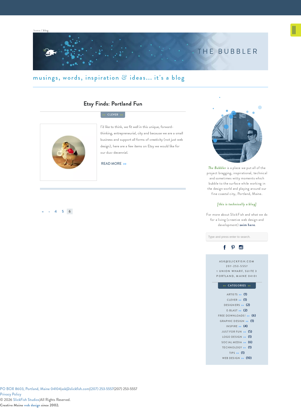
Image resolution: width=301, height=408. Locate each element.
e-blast (232, 310)
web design (231, 358)
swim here (247, 224)
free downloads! (232, 315)
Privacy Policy (10, 394)
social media (232, 342)
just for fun (232, 332)
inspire (232, 326)
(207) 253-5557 (102, 389)
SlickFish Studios (26, 399)
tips (232, 353)
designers (232, 305)
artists (232, 294)
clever (113, 115)
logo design (232, 337)
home (37, 30)
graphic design (232, 321)
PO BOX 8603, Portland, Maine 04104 (30, 389)
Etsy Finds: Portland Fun (112, 103)
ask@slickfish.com (236, 261)
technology (232, 347)
